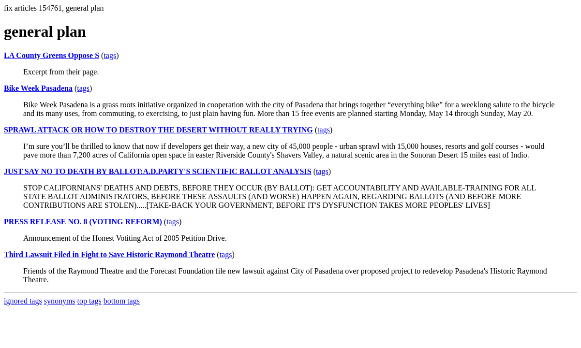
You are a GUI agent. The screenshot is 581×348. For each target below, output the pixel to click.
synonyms (59, 301)
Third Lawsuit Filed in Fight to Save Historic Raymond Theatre (109, 254)
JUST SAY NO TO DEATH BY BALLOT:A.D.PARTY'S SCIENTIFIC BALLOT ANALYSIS (158, 171)
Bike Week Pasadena (38, 88)
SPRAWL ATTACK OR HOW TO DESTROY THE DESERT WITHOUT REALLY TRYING (158, 130)
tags (110, 55)
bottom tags (122, 301)
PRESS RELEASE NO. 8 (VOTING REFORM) (83, 222)
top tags (89, 301)
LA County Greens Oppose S (51, 55)
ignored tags (23, 301)
